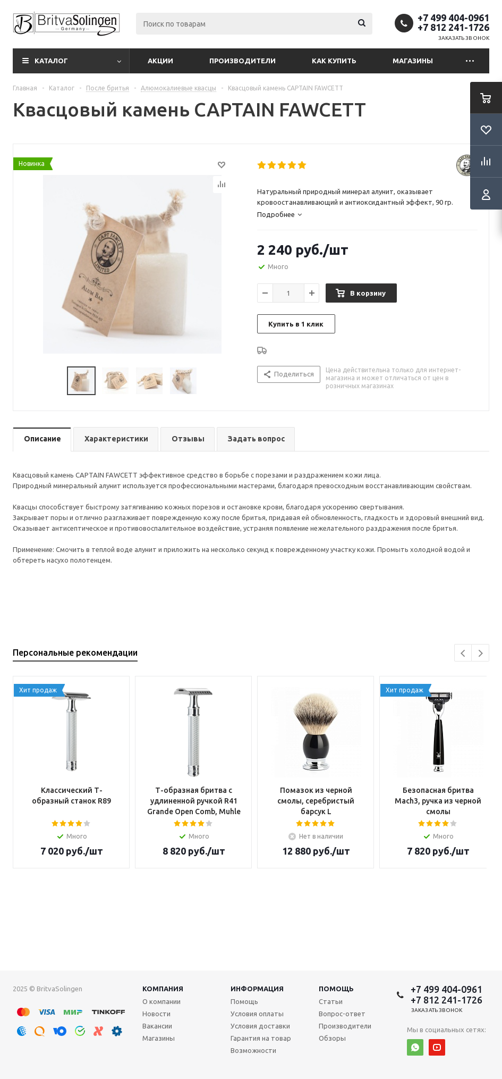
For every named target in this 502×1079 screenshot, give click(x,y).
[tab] (367, 214)
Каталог (51, 60)
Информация (257, 988)
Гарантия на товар (261, 1038)
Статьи (331, 1001)
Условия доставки (260, 1026)
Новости (156, 1013)
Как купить (334, 60)
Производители (242, 60)
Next (480, 653)
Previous (463, 653)
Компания (162, 988)
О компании (161, 1001)
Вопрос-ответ (342, 1013)
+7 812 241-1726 (453, 27)
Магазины (413, 60)
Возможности (253, 1050)
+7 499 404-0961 (453, 17)
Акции (160, 60)
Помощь (336, 988)
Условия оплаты (257, 1013)
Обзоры (332, 1038)
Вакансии (157, 1026)
